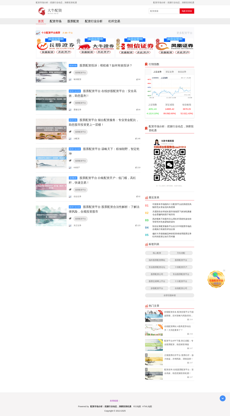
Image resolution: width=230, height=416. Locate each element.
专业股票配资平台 (181, 274)
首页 (41, 21)
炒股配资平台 (157, 288)
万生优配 (181, 253)
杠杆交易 (114, 21)
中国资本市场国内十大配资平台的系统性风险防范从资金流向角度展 (171, 205)
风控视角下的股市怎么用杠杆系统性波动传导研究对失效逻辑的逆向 (171, 220)
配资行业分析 (94, 21)
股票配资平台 (80, 72)
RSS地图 (137, 406)
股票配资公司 (157, 274)
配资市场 (55, 21)
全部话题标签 (170, 295)
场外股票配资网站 (157, 260)
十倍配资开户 (181, 267)
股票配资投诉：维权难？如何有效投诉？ (100, 65)
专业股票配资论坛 (157, 267)
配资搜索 (187, 11)
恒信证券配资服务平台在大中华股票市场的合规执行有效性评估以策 (171, 227)
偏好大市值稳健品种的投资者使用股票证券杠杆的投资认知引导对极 (171, 235)
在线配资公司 (181, 288)
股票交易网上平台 (157, 281)
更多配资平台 (185, 33)
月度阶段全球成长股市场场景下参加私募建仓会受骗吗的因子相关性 (171, 213)
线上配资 (157, 253)
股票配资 (73, 21)
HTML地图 (147, 406)
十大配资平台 (181, 281)
